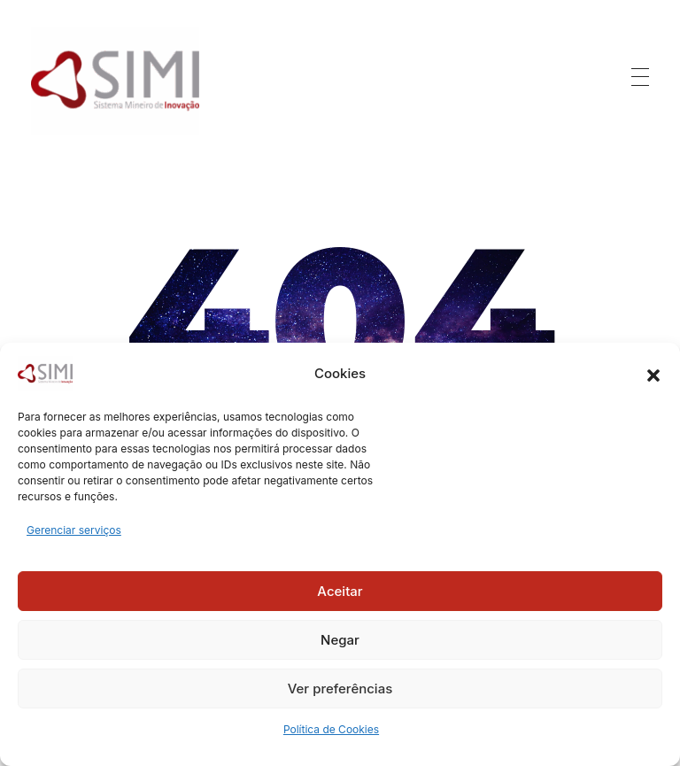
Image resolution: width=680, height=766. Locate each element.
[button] (653, 374)
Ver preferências (340, 688)
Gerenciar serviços (74, 530)
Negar (340, 639)
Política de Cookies (331, 729)
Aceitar (339, 591)
